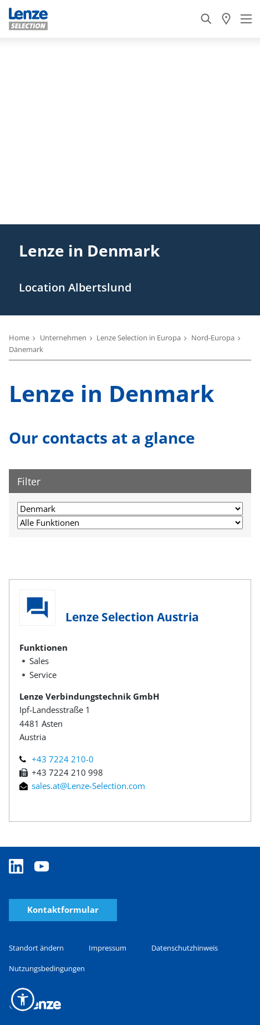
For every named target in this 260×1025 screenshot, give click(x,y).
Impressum (107, 948)
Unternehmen (63, 338)
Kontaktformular (63, 910)
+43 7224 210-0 (56, 759)
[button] (22, 999)
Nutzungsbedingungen (47, 968)
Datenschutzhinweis (184, 948)
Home (19, 338)
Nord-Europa (212, 338)
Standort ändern (36, 948)
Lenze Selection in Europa (138, 338)
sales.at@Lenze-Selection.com (82, 785)
